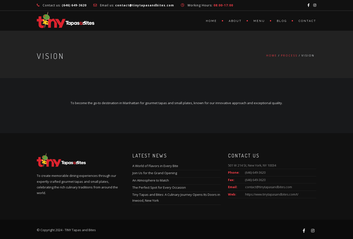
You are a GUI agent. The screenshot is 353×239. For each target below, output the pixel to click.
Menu (259, 21)
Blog (282, 21)
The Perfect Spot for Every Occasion (159, 187)
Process (289, 55)
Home (211, 21)
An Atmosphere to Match (150, 180)
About (235, 21)
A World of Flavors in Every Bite (155, 166)
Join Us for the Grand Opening (154, 173)
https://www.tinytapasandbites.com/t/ (271, 194)
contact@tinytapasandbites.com (268, 187)
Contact (307, 21)
